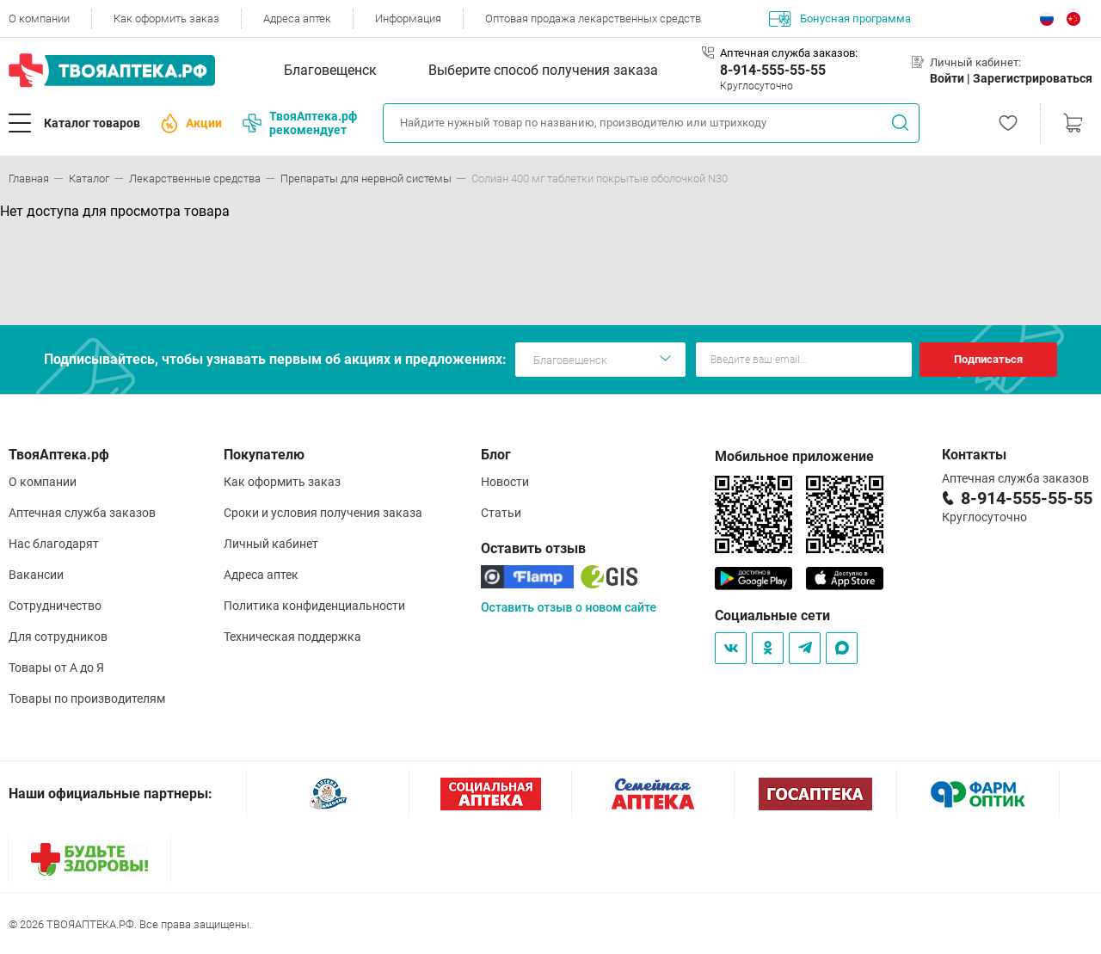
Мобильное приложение (794, 456)
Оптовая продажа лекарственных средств (593, 18)
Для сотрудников (58, 636)
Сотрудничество (55, 605)
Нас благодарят (54, 544)
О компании (39, 18)
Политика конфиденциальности (314, 605)
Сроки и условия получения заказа (323, 513)
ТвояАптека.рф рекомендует (300, 123)
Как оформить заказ (166, 18)
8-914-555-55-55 (773, 70)
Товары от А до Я (56, 667)
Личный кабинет (271, 544)
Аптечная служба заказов (82, 513)
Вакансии (36, 575)
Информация (408, 18)
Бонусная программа (840, 19)
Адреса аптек (297, 18)
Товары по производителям (87, 698)
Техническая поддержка (292, 636)
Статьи (501, 513)
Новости (505, 482)
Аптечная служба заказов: (789, 52)
